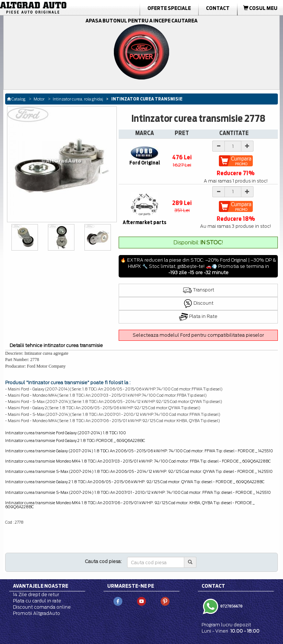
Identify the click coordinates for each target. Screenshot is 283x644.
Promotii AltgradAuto (36, 613)
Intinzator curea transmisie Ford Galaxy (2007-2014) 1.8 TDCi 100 (65, 433)
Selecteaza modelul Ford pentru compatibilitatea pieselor (198, 335)
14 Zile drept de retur (36, 594)
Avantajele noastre (40, 586)
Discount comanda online (42, 607)
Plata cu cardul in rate (37, 601)
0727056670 (230, 606)
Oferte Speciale (169, 8)
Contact (218, 8)
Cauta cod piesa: (103, 561)
